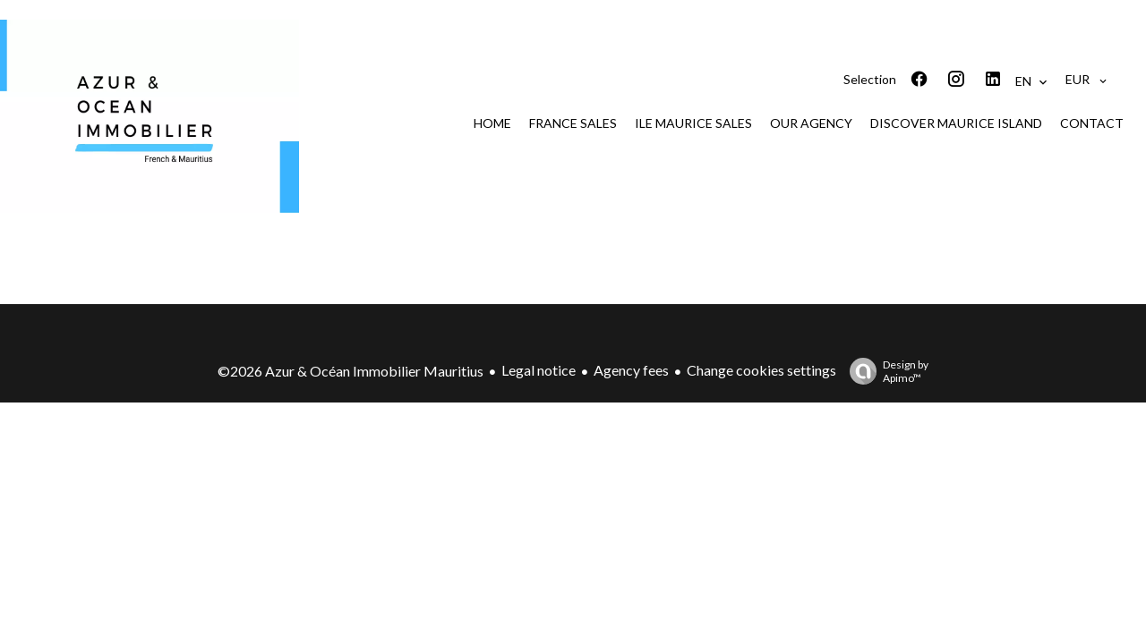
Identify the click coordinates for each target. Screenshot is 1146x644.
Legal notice (538, 369)
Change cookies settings (761, 369)
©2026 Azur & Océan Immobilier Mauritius (350, 370)
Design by (884, 371)
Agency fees (631, 369)
